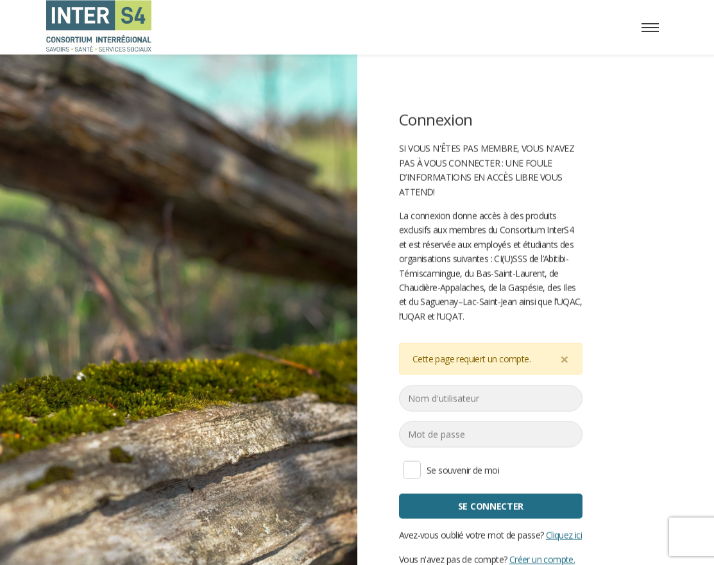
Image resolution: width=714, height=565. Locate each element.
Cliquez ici (563, 534)
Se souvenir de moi (412, 469)
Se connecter (490, 506)
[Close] (564, 358)
